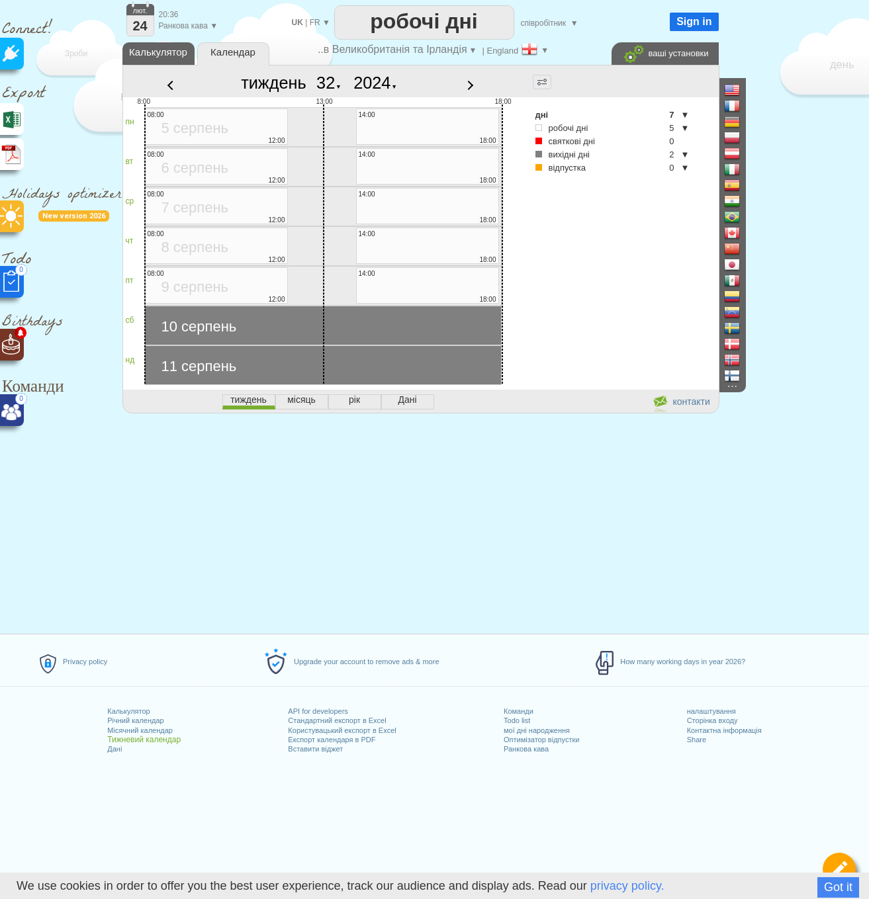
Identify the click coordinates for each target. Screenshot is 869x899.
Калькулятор (128, 711)
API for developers (318, 711)
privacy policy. (627, 885)
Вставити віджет (315, 749)
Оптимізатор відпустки (541, 740)
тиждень (273, 82)
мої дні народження (537, 730)
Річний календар (135, 720)
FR (315, 22)
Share (696, 740)
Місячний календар (140, 730)
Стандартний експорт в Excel (337, 720)
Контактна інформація (724, 730)
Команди (518, 711)
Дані (114, 749)
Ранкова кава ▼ (188, 25)
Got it (838, 887)
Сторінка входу (712, 720)
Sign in (693, 21)
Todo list (517, 720)
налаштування (711, 711)
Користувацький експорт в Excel (342, 730)
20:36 (169, 14)
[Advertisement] (420, 521)
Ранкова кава (526, 749)
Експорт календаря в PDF (331, 740)
